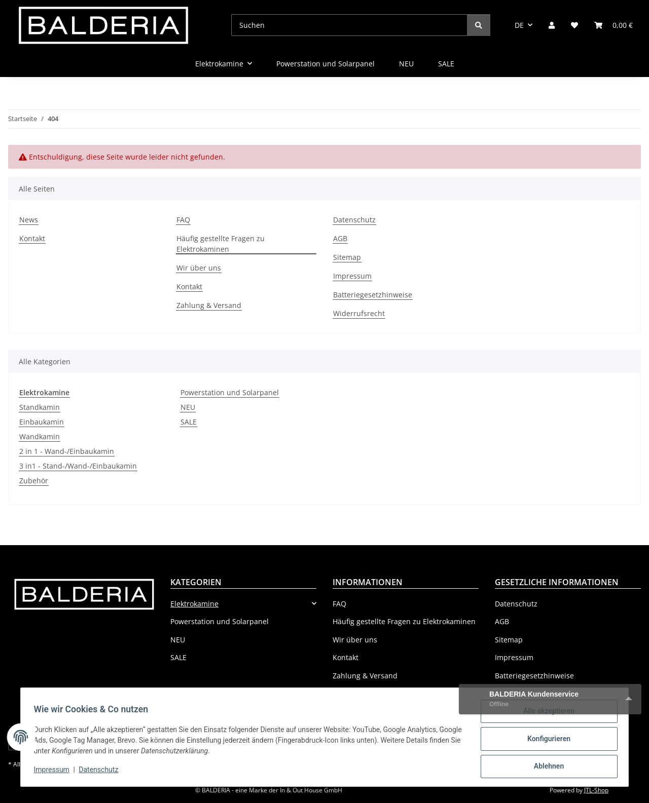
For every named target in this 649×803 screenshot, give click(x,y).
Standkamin (39, 407)
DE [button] (519, 25)
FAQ (183, 219)
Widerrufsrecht (359, 313)
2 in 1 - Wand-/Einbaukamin (66, 451)
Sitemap (347, 257)
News (28, 219)
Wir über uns (198, 268)
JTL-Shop (596, 790)
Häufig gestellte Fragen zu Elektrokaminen (220, 244)
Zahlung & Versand (208, 305)
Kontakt (32, 238)
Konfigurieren (545, 741)
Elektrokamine (194, 603)
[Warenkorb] (613, 25)
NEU (188, 407)
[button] (551, 25)
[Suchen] (349, 25)
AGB (340, 238)
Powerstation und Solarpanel (230, 392)
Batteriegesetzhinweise (372, 294)
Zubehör (33, 480)
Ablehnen (545, 767)
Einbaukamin (41, 422)
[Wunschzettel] (574, 25)
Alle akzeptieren (545, 714)
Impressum (55, 772)
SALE (189, 422)
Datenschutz (102, 772)
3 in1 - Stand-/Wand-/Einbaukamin (78, 466)
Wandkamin (39, 436)
